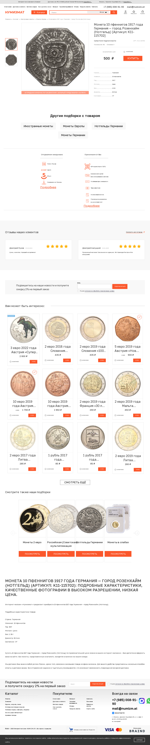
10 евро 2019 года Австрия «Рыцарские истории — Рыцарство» (57, 404)
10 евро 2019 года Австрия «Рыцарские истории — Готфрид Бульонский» (22, 404)
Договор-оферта (10, 731)
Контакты (95, 7)
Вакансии (89, 701)
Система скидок (32, 7)
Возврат (55, 7)
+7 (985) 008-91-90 (114, 7)
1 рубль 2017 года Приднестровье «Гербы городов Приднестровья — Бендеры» (92, 457)
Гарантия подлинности (66, 7)
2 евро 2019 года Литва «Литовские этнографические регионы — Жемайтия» (127, 458)
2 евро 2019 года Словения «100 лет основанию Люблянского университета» (92, 349)
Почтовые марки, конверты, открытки (17, 710)
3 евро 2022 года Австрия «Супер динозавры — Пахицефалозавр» (23, 350)
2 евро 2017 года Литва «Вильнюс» (23, 457)
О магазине (8, 7)
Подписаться (120, 286)
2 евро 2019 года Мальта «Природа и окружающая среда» (127, 404)
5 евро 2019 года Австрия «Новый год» (128, 349)
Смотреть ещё (75, 482)
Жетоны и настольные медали (14, 707)
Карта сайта (90, 709)
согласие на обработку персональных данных (99, 291)
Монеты (7, 699)
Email (79, 283)
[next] (136, 533)
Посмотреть (32, 554)
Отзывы (76, 7)
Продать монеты (85, 7)
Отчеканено (137, 729)
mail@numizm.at (136, 7)
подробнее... (88, 2)
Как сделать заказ (44, 7)
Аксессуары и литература (13, 712)
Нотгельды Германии (109, 126)
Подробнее (48, 187)
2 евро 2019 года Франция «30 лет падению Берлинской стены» (92, 404)
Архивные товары (10, 715)
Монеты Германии (73, 135)
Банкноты (8, 701)
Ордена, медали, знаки (13, 704)
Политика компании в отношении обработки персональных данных (39, 731)
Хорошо (139, 740)
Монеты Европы (74, 126)
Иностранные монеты (38, 126)
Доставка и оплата (19, 7)
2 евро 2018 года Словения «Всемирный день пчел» (58, 349)
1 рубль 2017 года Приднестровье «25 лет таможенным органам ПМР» (58, 457)
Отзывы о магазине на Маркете (82, 730)
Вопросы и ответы (89, 705)
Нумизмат (14, 12)
